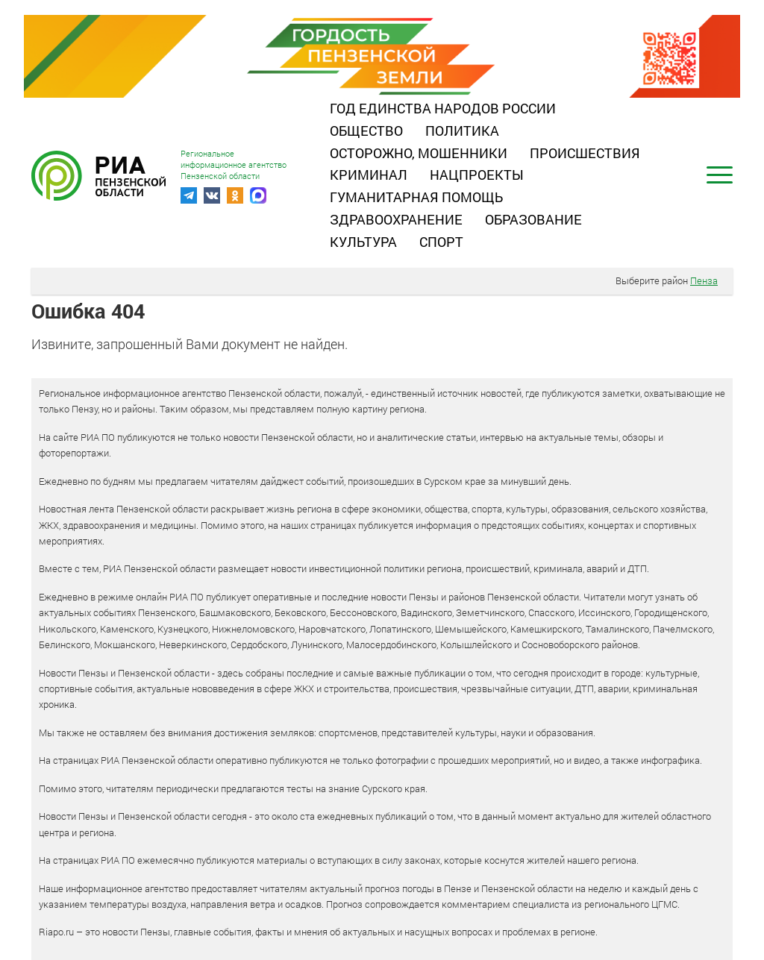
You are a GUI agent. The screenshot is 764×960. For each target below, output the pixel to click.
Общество (366, 130)
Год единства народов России (443, 108)
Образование (533, 219)
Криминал (368, 174)
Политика (462, 130)
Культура (363, 242)
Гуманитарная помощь (416, 197)
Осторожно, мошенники (418, 153)
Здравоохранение (396, 219)
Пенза (704, 280)
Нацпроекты (477, 174)
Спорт (441, 242)
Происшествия (585, 153)
